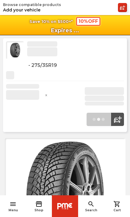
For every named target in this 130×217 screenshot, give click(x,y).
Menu (13, 206)
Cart (117, 206)
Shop (38, 206)
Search (91, 206)
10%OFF (88, 21)
